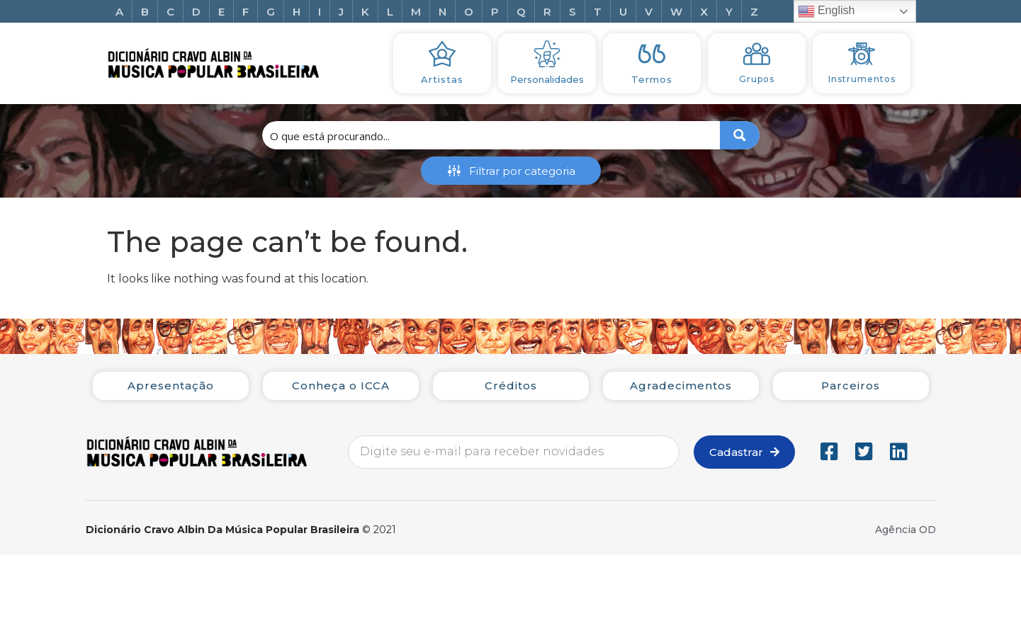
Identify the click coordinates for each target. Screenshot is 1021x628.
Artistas (442, 79)
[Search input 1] (491, 135)
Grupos (756, 79)
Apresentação (171, 385)
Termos (651, 79)
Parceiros (850, 385)
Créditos (511, 385)
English (826, 11)
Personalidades (547, 79)
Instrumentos (862, 79)
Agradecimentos (681, 385)
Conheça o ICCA (341, 385)
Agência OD (905, 529)
